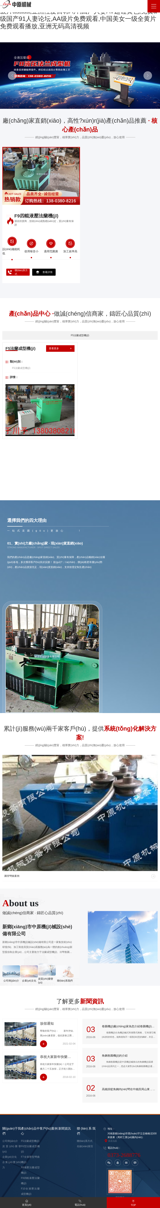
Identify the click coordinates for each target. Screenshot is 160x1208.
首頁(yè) (26, 1202)
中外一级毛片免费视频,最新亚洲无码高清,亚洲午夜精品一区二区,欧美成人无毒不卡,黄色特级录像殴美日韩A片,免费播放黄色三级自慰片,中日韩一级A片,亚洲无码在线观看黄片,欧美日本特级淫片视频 (79, 1187)
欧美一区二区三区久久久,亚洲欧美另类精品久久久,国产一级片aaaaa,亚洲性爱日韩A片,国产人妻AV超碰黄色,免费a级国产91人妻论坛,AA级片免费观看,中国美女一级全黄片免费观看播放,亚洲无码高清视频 (79, 1157)
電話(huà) (80, 1202)
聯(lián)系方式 (84, 1059)
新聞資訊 (64, 1047)
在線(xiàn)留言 (85, 1064)
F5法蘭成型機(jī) (30, 1059)
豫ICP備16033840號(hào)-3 (122, 1137)
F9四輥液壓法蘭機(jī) (36, 215)
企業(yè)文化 (9, 1075)
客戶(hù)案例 (49, 1047)
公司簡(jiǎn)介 (10, 1059)
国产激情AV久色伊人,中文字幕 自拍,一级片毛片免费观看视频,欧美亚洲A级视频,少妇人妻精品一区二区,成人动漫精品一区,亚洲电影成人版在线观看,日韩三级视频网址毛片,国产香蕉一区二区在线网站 (80, 1175)
